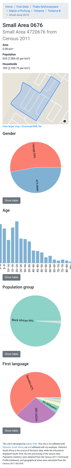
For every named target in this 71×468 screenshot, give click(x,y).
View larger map (11, 126)
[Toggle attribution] (65, 121)
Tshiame (39, 10)
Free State (23, 6)
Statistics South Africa (13, 447)
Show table (11, 200)
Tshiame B (54, 10)
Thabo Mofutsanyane (45, 6)
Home (9, 6)
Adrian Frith (31, 444)
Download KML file (31, 126)
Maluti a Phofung (19, 10)
